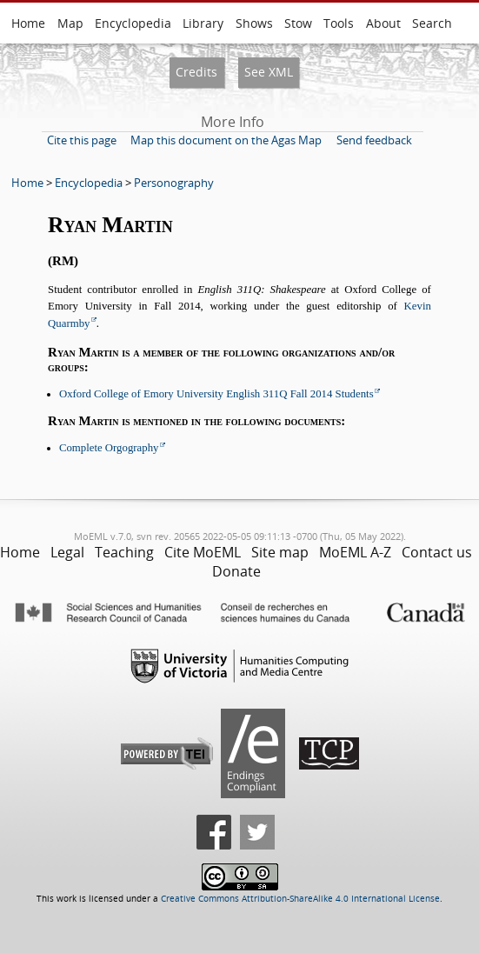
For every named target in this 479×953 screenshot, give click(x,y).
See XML (268, 71)
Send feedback (374, 140)
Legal (67, 552)
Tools (338, 23)
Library (203, 23)
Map (70, 23)
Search (432, 23)
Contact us (437, 552)
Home (28, 23)
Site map (280, 552)
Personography (174, 182)
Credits (196, 71)
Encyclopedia (133, 23)
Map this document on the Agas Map (226, 140)
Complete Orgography (109, 448)
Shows (254, 23)
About (383, 23)
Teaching (124, 552)
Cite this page (81, 140)
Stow (298, 23)
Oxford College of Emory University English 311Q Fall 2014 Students (216, 394)
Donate (236, 571)
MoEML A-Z (355, 552)
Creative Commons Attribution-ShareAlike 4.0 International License (300, 898)
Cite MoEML (202, 552)
